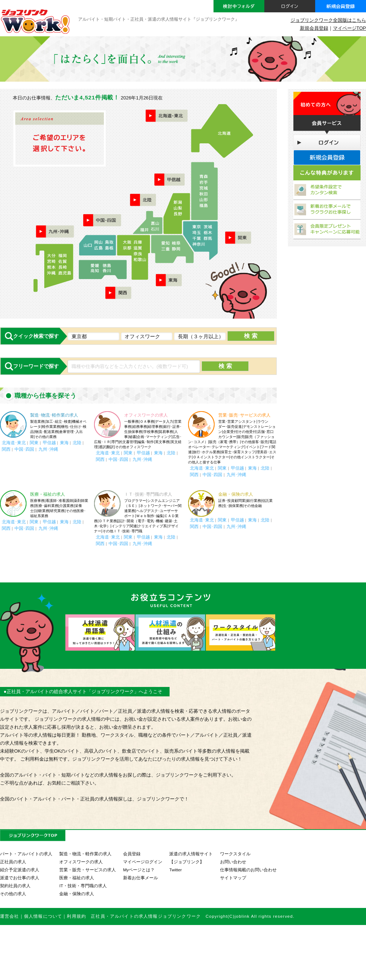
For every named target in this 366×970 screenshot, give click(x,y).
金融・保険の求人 (235, 494)
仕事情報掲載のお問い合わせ (248, 869)
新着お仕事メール (140, 877)
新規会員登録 (314, 28)
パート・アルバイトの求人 (26, 853)
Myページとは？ (139, 869)
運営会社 (9, 916)
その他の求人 (13, 893)
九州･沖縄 (48, 449)
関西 (6, 449)
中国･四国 (24, 449)
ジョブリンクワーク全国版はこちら (328, 20)
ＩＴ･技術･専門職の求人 (148, 494)
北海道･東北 (14, 442)
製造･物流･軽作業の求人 (54, 415)
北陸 (77, 442)
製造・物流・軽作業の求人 (85, 853)
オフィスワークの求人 (146, 415)
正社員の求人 (13, 861)
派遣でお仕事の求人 (19, 877)
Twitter (175, 869)
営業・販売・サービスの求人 (87, 869)
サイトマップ (233, 877)
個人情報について (43, 916)
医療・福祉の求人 (47, 494)
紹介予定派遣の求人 (19, 869)
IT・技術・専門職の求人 (82, 885)
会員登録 (132, 853)
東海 (64, 442)
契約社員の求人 (15, 885)
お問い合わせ (233, 861)
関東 (34, 442)
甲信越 (49, 442)
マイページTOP (349, 28)
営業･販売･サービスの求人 (244, 415)
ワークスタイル (235, 853)
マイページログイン (142, 861)
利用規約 (76, 916)
